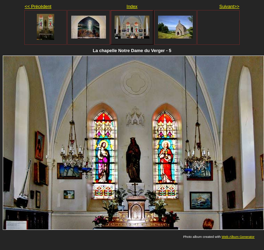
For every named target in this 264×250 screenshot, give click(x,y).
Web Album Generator (238, 237)
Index (131, 6)
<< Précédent (38, 6)
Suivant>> (229, 6)
